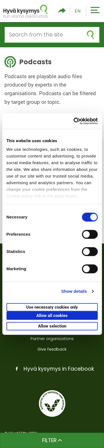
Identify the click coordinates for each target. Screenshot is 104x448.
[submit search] (90, 35)
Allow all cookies (52, 315)
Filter (52, 440)
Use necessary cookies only (52, 307)
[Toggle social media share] (62, 11)
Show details (74, 291)
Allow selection (52, 326)
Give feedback (52, 349)
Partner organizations (52, 338)
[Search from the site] (43, 35)
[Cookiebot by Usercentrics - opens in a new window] (74, 121)
